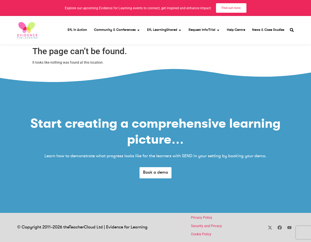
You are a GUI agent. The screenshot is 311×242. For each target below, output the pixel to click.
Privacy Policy (201, 217)
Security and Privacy (206, 226)
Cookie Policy (201, 234)
